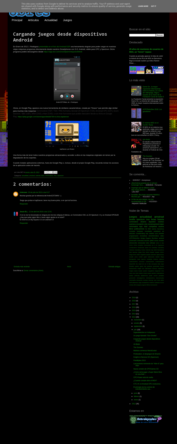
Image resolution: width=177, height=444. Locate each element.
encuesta (154, 264)
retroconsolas (160, 278)
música (145, 273)
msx (55, 175)
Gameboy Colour (140, 250)
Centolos (140, 245)
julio (135, 330)
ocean (156, 240)
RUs (143, 252)
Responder (24, 204)
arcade (131, 257)
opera (149, 273)
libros (131, 229)
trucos (162, 282)
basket (157, 257)
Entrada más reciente (22, 267)
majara (131, 271)
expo (162, 264)
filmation (131, 266)
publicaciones (139, 229)
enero (136, 400)
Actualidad (51, 20)
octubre (137, 323)
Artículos (33, 20)
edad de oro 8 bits (145, 264)
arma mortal (138, 257)
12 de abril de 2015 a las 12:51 (40, 212)
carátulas (149, 259)
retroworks (139, 280)
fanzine (146, 240)
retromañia (132, 280)
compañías (153, 226)
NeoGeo (134, 252)
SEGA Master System (152, 252)
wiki (135, 285)
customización (159, 261)
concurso (142, 261)
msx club (135, 273)
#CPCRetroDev (134, 238)
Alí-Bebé (136, 344)
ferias (153, 219)
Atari (42, 175)
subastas (157, 282)
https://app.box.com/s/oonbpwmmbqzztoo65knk (63, 52)
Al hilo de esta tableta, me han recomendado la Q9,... (142, 200)
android (38, 175)
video (162, 236)
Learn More (143, 6)
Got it (153, 6)
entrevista (140, 240)
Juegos (67, 20)
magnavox (161, 268)
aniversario (133, 240)
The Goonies (147, 156)
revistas (145, 280)
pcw (156, 233)
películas (137, 275)
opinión (154, 273)
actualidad (25, 175)
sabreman (135, 282)
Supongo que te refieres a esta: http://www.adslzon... (142, 189)
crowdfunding (140, 233)
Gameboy (154, 247)
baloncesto (151, 257)
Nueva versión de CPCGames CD (145, 369)
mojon (161, 224)
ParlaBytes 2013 (139, 360)
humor (162, 266)
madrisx (151, 233)
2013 (134, 317)
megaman (158, 271)
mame (136, 271)
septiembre (138, 326)
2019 (134, 298)
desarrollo (132, 264)
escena (161, 226)
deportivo (152, 222)
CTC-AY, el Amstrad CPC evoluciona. (147, 384)
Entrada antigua (114, 267)
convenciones (150, 261)
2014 (134, 314)
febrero (137, 396)
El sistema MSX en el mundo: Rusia (150, 124)
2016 (134, 307)
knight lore (141, 268)
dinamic (143, 222)
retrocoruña (133, 243)
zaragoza (139, 285)
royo (155, 280)
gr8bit (151, 240)
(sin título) (146, 139)
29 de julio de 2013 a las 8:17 (39, 192)
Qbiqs (140, 252)
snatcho (151, 282)
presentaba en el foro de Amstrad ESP (54, 47)
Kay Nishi (154, 250)
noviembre (138, 320)
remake (161, 240)
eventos (161, 222)
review (132, 219)
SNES (138, 254)
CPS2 (135, 245)
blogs (162, 257)
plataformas (144, 275)
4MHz (157, 243)
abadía (148, 254)
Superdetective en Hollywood (144, 332)
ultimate (152, 243)
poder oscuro (153, 275)
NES (149, 229)
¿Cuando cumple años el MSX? (145, 381)
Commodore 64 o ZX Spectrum (154, 245)
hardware (140, 231)
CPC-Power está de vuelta (143, 377)
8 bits (162, 243)
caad (138, 259)
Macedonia (160, 250)
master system (142, 271)
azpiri (145, 257)
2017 (134, 304)
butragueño (132, 259)
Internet (148, 250)
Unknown (23, 192)
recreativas (143, 236)
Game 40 (148, 247)
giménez (149, 266)
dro (137, 264)
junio (136, 393)
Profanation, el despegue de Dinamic (147, 354)
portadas (161, 275)
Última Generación (151, 285)
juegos (133, 216)
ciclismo (155, 259)
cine (145, 224)
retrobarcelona (150, 278)
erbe (159, 264)
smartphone (145, 282)
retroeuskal (141, 243)
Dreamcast (141, 247)
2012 (134, 404)
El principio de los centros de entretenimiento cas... (144, 388)
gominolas (156, 266)
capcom (143, 259)
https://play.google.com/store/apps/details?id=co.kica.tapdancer (43, 117)
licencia (154, 268)
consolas (132, 231)
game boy (143, 266)
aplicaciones (160, 254)
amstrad (32, 175)
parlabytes (157, 231)
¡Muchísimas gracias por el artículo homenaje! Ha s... (144, 184)
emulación (140, 224)
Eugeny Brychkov (152, 238)
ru (146, 229)
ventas (131, 285)
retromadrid (133, 226)
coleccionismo (133, 261)
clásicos (161, 259)
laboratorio (148, 268)
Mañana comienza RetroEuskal (145, 351)
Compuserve (133, 247)
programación (133, 236)
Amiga (142, 238)
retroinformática (154, 236)
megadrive (151, 271)
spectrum (60, 175)
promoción (132, 278)
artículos (132, 233)
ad (163, 231)
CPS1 (131, 245)
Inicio (69, 267)
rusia (158, 280)
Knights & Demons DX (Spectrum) (146, 357)
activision (153, 254)
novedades (148, 231)
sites (147, 243)
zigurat (144, 285)
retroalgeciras (141, 278)
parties (131, 275)
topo (140, 226)
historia (161, 219)
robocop (150, 280)
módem (140, 273)
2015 (134, 310)
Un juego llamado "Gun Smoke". (145, 336)
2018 (134, 301)
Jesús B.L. (24, 212)
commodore (49, 175)
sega (140, 282)
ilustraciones (133, 268)
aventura (132, 224)
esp (147, 233)
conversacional (153, 224)
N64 (130, 252)
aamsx (154, 229)
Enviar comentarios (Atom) (33, 270)
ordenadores (160, 273)
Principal (17, 20)
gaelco (137, 266)
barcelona (160, 229)
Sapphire (143, 254)
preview (161, 233)
